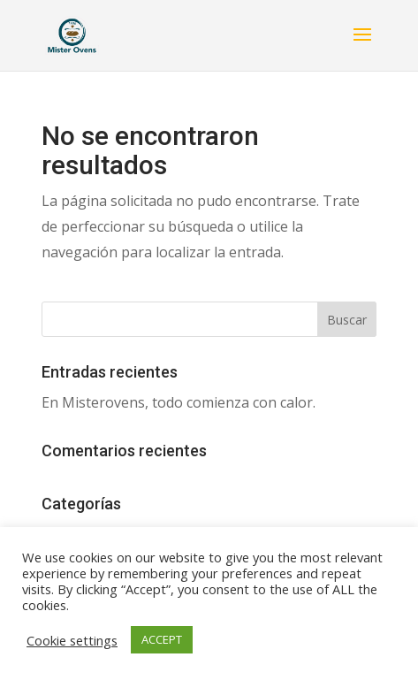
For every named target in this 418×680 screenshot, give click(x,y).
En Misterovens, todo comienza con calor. (178, 402)
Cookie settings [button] (72, 640)
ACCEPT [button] (161, 639)
